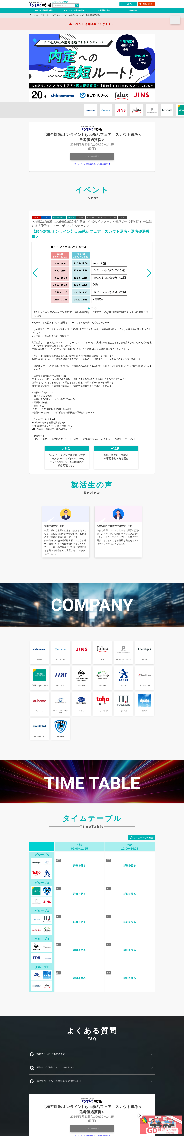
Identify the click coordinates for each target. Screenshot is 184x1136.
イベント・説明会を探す (44, 10)
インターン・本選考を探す (74, 10)
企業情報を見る (104, 10)
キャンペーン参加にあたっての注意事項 (92, 164)
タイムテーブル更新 (144, 838)
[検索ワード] (63, 5)
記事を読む (133, 10)
